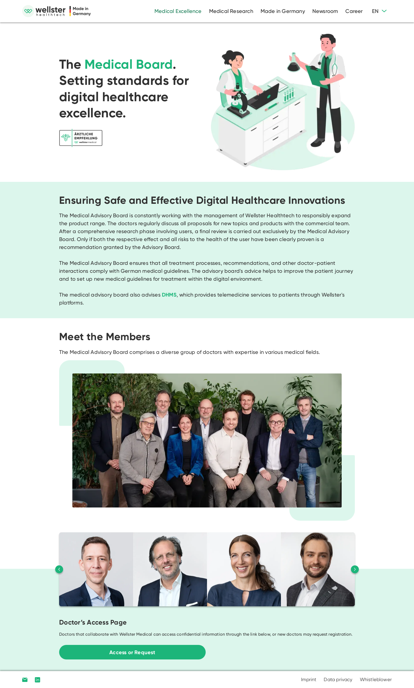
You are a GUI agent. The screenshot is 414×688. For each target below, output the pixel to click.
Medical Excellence (178, 11)
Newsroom (325, 11)
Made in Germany (283, 11)
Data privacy (338, 679)
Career (354, 11)
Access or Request (132, 652)
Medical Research (231, 11)
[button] (379, 11)
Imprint (308, 679)
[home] (56, 11)
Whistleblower (376, 679)
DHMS (169, 295)
